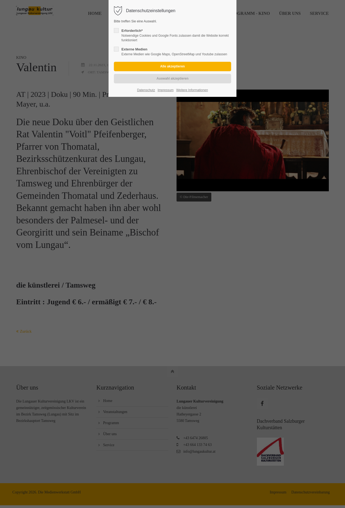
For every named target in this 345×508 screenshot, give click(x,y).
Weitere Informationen (192, 90)
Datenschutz (146, 90)
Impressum (166, 90)
